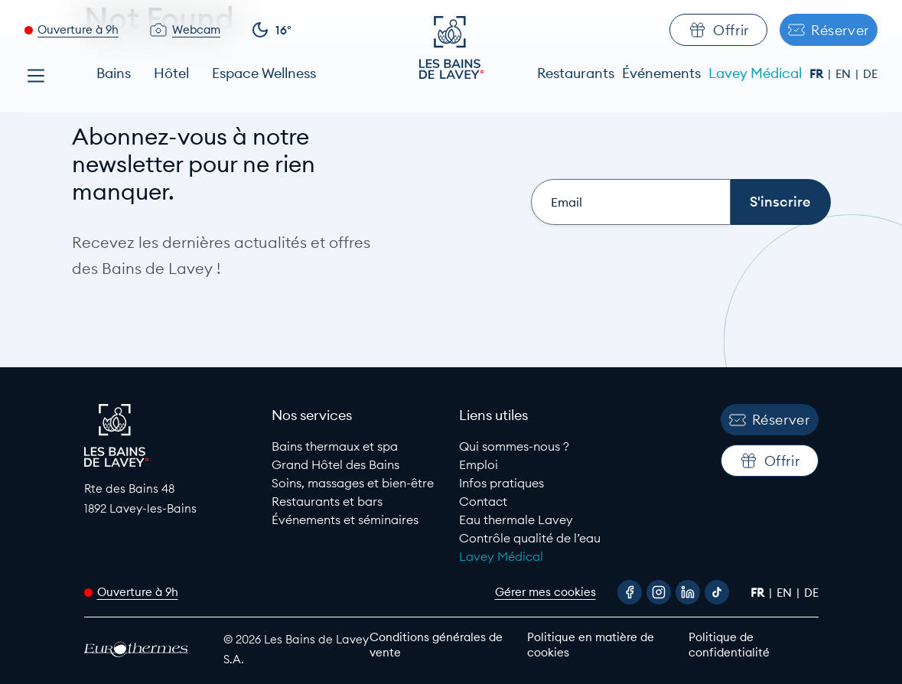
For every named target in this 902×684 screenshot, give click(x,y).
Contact (483, 501)
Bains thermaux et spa (335, 446)
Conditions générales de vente (436, 645)
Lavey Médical (755, 73)
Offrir (718, 30)
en (844, 74)
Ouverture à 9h (78, 29)
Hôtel (171, 73)
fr (817, 74)
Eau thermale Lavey (516, 519)
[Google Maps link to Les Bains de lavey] (170, 498)
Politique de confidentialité (729, 645)
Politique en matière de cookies (590, 645)
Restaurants (575, 73)
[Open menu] (35, 75)
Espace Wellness (264, 73)
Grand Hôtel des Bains (335, 464)
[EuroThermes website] (140, 649)
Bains (113, 73)
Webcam (196, 29)
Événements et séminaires (345, 519)
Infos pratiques (501, 482)
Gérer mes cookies (545, 592)
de (870, 74)
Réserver (828, 30)
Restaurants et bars (327, 501)
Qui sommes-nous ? (514, 446)
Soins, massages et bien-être (353, 482)
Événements (661, 73)
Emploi (478, 464)
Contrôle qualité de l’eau (530, 538)
